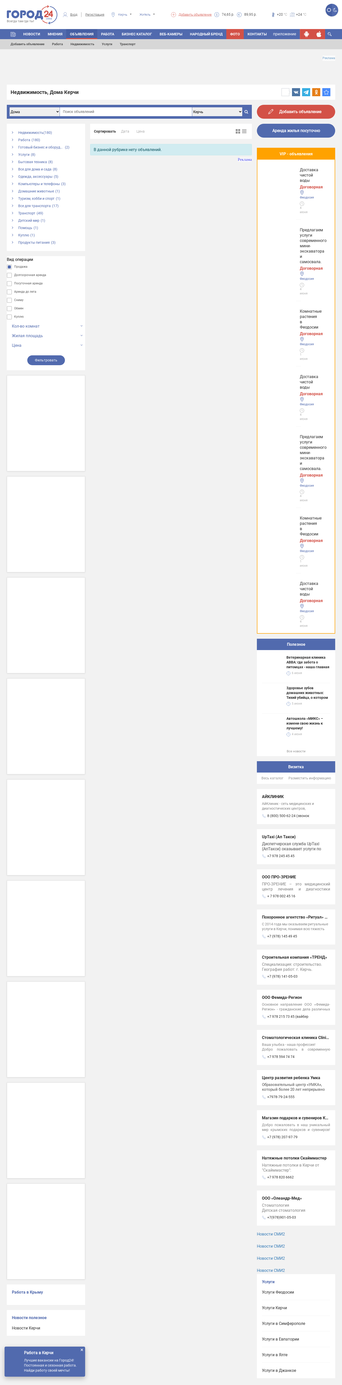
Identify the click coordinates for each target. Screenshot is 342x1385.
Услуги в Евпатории (280, 982)
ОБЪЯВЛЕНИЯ (81, 34)
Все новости (296, 395)
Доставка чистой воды (285, 257)
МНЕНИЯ (55, 34)
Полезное (296, 288)
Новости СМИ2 (271, 877)
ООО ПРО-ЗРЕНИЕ (279, 520)
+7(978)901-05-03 (281, 861)
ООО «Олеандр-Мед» (282, 841)
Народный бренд (206, 34)
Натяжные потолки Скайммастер (294, 801)
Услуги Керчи (274, 951)
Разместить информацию (309, 422)
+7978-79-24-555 (281, 740)
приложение (284, 34)
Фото (235, 34)
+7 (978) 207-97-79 (282, 781)
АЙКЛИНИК (273, 440)
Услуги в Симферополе (283, 967)
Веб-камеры (171, 34)
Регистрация (94, 14)
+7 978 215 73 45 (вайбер (287, 660)
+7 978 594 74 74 (281, 700)
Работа (57, 44)
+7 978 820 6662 (280, 821)
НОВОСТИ (31, 34)
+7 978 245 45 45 (281, 500)
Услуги (107, 44)
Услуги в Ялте (274, 998)
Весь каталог (272, 422)
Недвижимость (82, 44)
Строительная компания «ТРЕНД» (294, 601)
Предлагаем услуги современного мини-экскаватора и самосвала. (296, 180)
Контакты (257, 34)
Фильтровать (46, 360)
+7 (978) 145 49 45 (282, 580)
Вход (73, 14)
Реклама (329, 58)
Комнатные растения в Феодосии (295, 219)
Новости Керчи (26, 1328)
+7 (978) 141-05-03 (282, 620)
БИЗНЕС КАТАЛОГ (137, 34)
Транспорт (128, 44)
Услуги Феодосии (278, 935)
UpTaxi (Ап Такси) (279, 480)
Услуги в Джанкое (279, 1014)
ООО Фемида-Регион (282, 641)
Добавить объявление (195, 14)
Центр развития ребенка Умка (291, 721)
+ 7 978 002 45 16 (281, 540)
